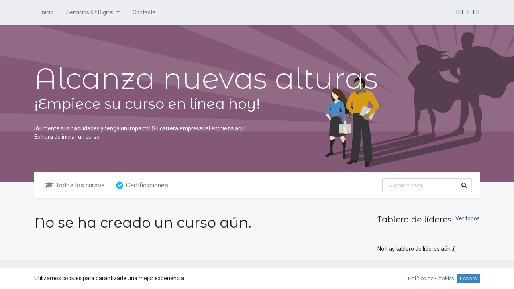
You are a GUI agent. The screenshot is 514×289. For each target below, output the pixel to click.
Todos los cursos (75, 185)
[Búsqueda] (419, 185)
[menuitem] (47, 12)
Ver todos (467, 218)
